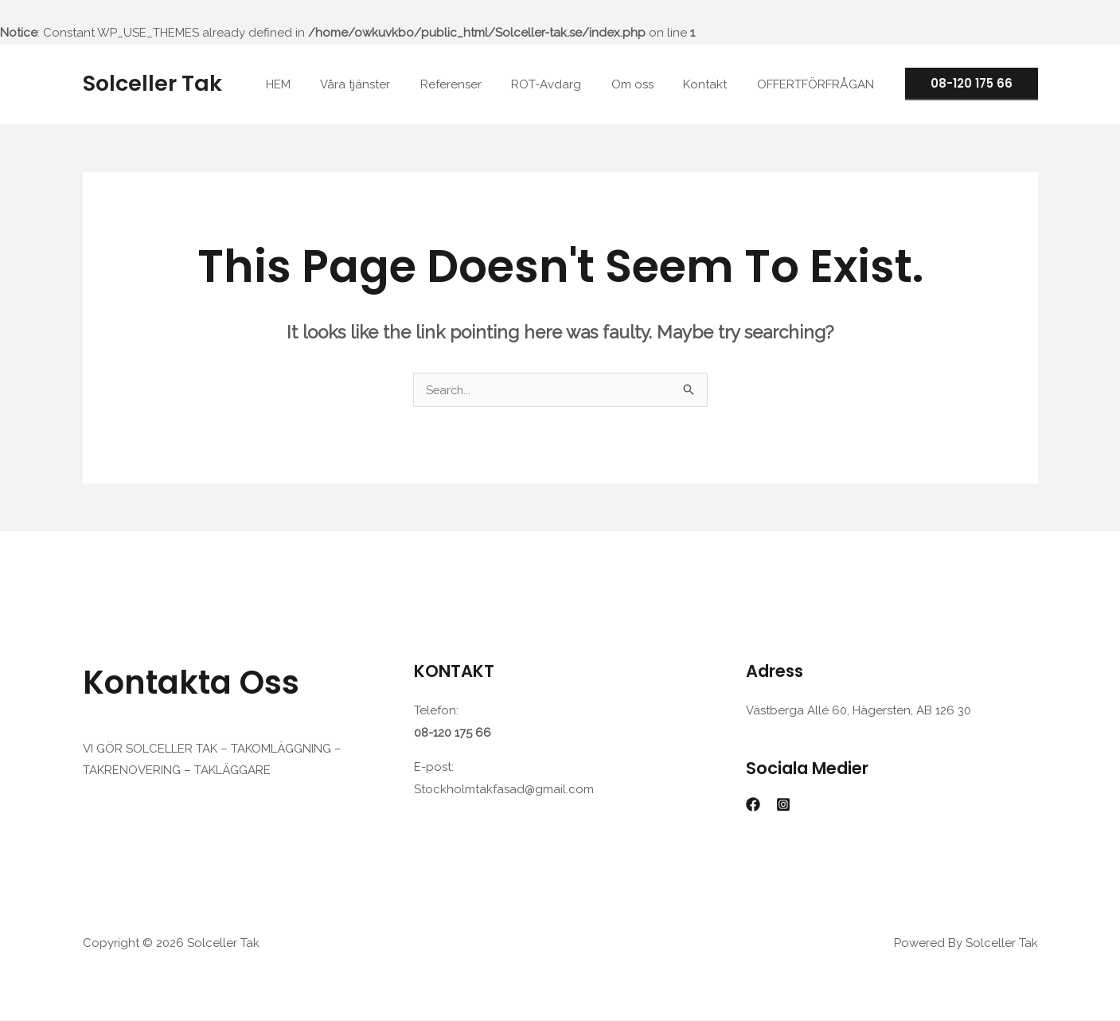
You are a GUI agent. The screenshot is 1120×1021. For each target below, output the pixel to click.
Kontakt (714, 84)
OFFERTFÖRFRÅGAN (818, 84)
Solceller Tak (152, 83)
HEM (317, 84)
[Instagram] (783, 805)
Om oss (647, 84)
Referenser (478, 84)
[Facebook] (753, 805)
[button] (971, 84)
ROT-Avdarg (568, 84)
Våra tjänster (388, 84)
